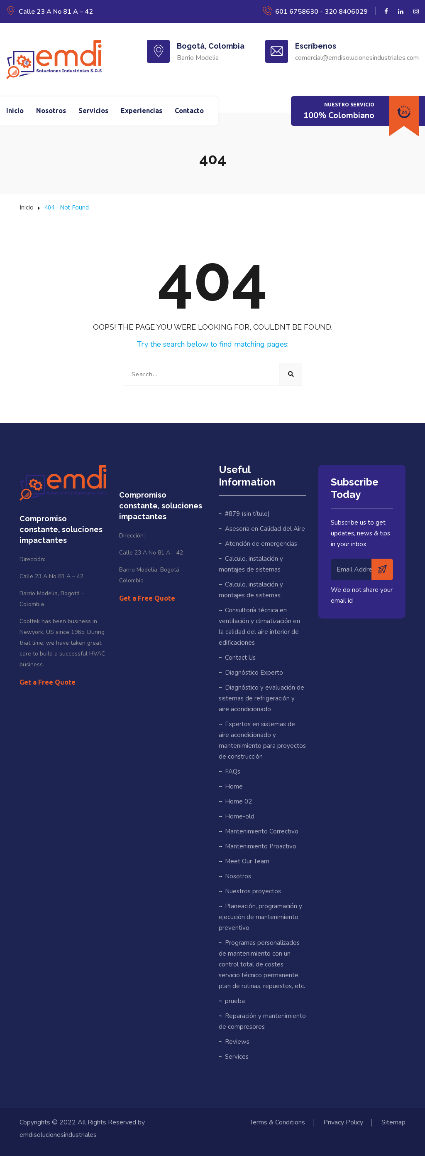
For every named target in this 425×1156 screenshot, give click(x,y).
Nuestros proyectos (253, 891)
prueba (235, 1001)
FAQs (232, 771)
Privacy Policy (343, 1122)
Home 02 (238, 801)
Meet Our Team (247, 861)
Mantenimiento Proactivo (260, 846)
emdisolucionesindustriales (58, 1134)
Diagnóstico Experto (254, 672)
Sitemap (393, 1122)
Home (234, 786)
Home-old (239, 816)
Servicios (93, 110)
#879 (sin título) (247, 514)
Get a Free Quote (48, 682)
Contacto (189, 110)
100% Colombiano (338, 115)
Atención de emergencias (261, 544)
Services (237, 1056)
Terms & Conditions (277, 1122)
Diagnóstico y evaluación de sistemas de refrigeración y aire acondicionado (261, 698)
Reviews (237, 1042)
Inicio (15, 110)
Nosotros (51, 110)
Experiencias (141, 110)
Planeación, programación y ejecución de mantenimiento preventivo (260, 917)
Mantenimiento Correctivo (261, 831)
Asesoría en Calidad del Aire (265, 529)
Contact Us (240, 657)
